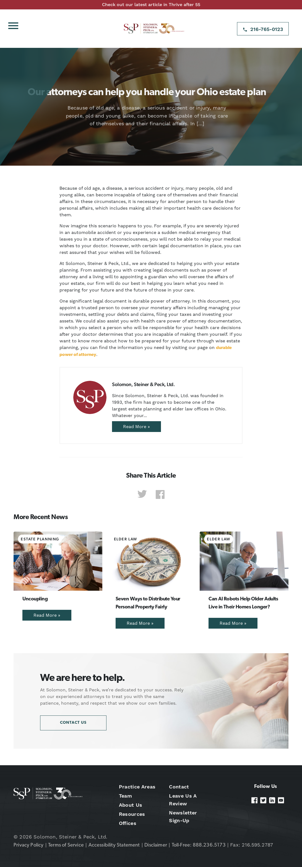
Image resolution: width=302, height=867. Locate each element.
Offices (127, 823)
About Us (130, 805)
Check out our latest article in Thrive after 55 (151, 4)
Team (125, 796)
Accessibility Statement (114, 845)
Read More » (136, 426)
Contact (179, 787)
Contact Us (73, 723)
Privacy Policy (29, 845)
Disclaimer (155, 845)
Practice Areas (137, 787)
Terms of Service (66, 845)
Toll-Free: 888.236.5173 (199, 845)
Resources (132, 814)
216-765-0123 (266, 29)
